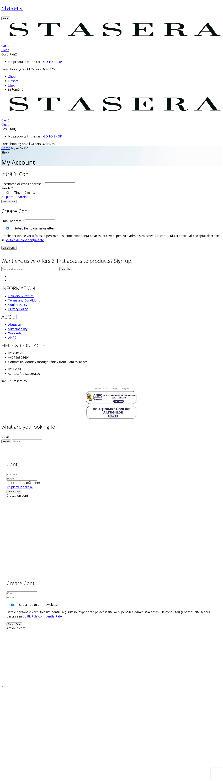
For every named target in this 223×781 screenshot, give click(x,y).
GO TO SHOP (52, 62)
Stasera (12, 8)
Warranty (15, 333)
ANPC (12, 337)
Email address (12, 221)
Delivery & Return (21, 296)
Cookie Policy (17, 305)
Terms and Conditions (24, 300)
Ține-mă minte (24, 192)
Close (5, 50)
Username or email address (22, 184)
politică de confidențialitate (24, 240)
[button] (111, 46)
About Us (15, 325)
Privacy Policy (18, 309)
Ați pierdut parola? (14, 197)
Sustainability (18, 329)
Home (5, 148)
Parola (7, 188)
